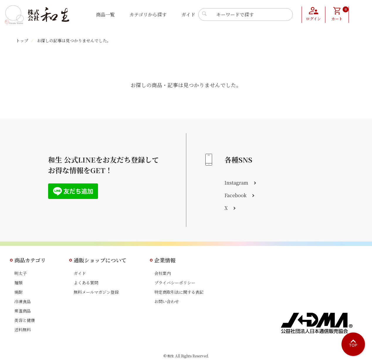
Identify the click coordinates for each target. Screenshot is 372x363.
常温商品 (22, 311)
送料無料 (22, 329)
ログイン (313, 19)
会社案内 (162, 273)
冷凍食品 (22, 301)
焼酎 (18, 292)
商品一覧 (105, 14)
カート (340, 14)
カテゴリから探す (148, 14)
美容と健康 (24, 320)
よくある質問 (86, 283)
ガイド (188, 14)
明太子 (20, 273)
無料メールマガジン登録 (96, 292)
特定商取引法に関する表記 (179, 292)
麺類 (18, 283)
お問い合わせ (166, 301)
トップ (22, 40)
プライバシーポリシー (174, 283)
